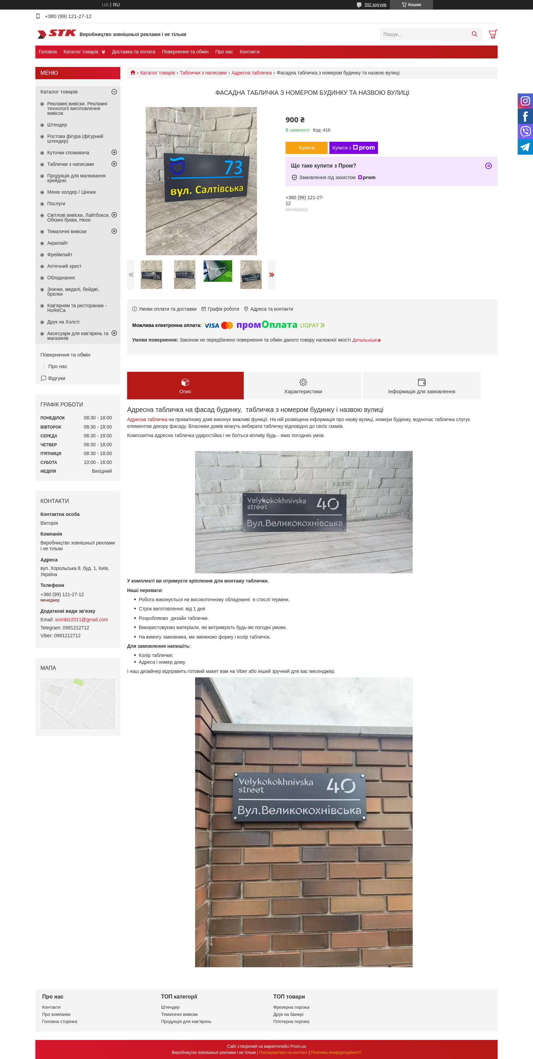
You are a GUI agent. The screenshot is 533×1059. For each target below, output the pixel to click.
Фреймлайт (59, 254)
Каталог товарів (81, 51)
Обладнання (61, 277)
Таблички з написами (203, 72)
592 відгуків (375, 4)
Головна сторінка (59, 1021)
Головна (48, 51)
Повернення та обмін (185, 51)
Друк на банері (288, 1014)
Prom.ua (298, 1046)
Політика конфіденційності (336, 1052)
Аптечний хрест (64, 266)
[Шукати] (474, 34)
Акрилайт (57, 243)
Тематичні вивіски (67, 231)
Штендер (57, 124)
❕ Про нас (53, 366)
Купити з (353, 148)
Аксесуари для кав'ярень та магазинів (77, 336)
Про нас (224, 51)
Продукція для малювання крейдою (76, 178)
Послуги (56, 203)
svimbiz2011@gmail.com (81, 619)
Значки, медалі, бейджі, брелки (73, 292)
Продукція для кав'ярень (186, 1021)
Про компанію (56, 1014)
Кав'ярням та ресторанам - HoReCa (76, 308)
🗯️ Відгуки (52, 378)
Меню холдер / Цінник (71, 192)
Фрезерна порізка (291, 1007)
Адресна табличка (251, 72)
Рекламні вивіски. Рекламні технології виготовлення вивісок (77, 108)
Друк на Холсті (63, 322)
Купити (306, 148)
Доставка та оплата (133, 51)
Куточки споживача (68, 152)
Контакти (250, 51)
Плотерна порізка (291, 1021)
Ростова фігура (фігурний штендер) (75, 139)
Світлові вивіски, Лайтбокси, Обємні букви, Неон (78, 217)
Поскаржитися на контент (283, 1052)
